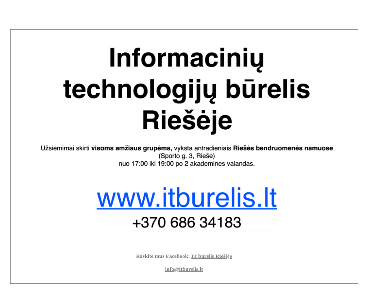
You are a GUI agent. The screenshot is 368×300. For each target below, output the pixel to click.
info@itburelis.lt (184, 269)
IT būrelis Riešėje (211, 256)
